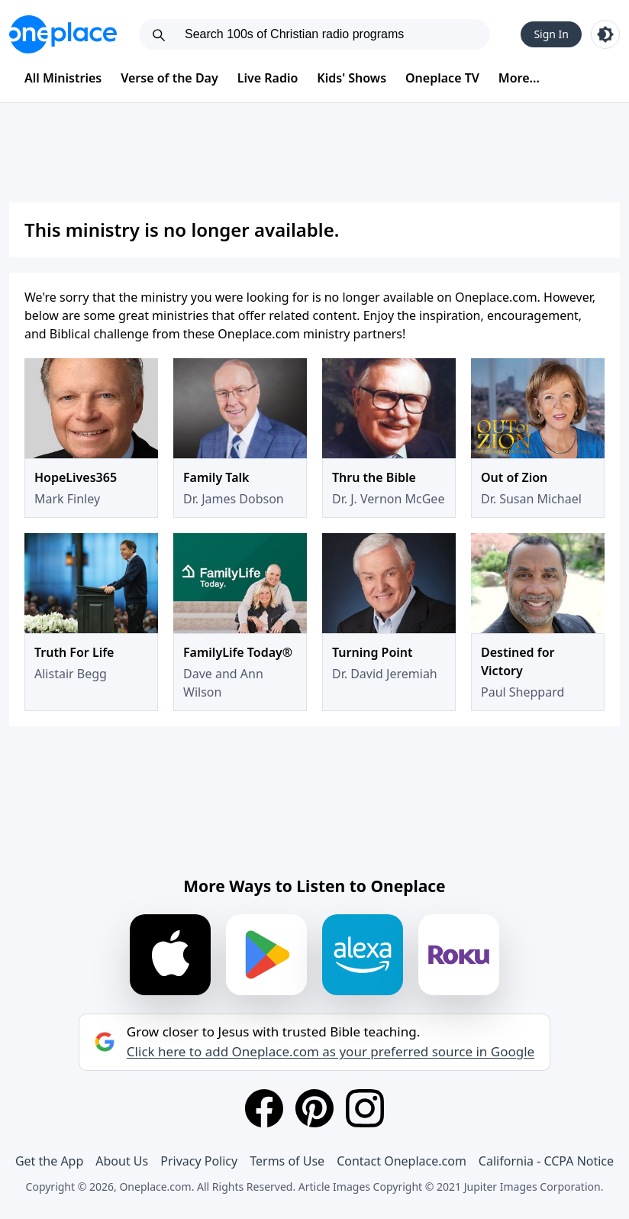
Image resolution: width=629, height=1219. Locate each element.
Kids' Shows (351, 78)
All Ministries (63, 78)
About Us (121, 1161)
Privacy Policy (198, 1161)
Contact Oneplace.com (401, 1161)
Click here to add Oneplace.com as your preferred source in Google (330, 1051)
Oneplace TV (442, 78)
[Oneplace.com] (63, 34)
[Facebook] (264, 1108)
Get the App (49, 1161)
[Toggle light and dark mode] (605, 34)
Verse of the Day (169, 78)
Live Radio (267, 78)
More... (519, 78)
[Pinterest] (314, 1108)
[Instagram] (365, 1108)
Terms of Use (287, 1161)
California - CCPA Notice (546, 1161)
